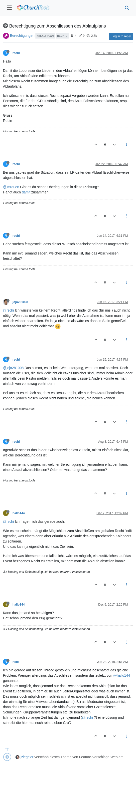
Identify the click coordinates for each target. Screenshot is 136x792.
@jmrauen (11, 187)
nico (15, 662)
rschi (16, 53)
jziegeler (26, 757)
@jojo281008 (13, 368)
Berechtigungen (22, 36)
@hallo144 (121, 675)
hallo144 (18, 513)
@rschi (8, 310)
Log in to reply (121, 36)
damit (26, 192)
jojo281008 (20, 302)
